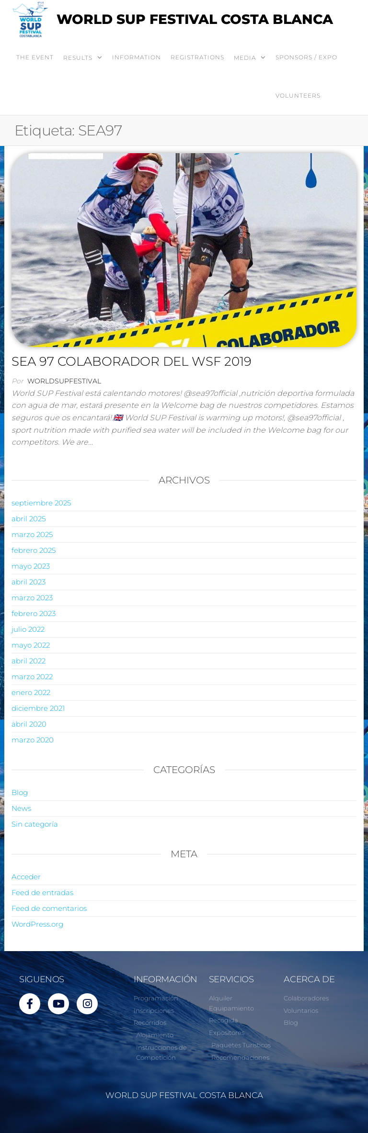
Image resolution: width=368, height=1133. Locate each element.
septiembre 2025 (41, 502)
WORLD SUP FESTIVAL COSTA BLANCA (195, 19)
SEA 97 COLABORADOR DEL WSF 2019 (132, 361)
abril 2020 (29, 724)
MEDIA (245, 57)
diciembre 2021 (38, 708)
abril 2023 (29, 581)
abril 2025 (29, 518)
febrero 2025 (34, 550)
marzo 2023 (32, 597)
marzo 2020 (33, 739)
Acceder (26, 876)
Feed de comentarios (49, 908)
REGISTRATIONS (197, 57)
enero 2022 (31, 692)
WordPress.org (37, 924)
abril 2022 (29, 660)
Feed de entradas (42, 892)
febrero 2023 (34, 613)
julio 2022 (28, 629)
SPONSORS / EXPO (306, 57)
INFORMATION (136, 57)
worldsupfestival (64, 381)
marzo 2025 (32, 534)
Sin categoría (35, 824)
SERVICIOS (231, 979)
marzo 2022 (32, 676)
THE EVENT (35, 57)
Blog (20, 792)
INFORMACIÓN (165, 979)
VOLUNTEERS (298, 95)
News (21, 808)
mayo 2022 (31, 645)
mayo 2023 (31, 566)
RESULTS (77, 57)
